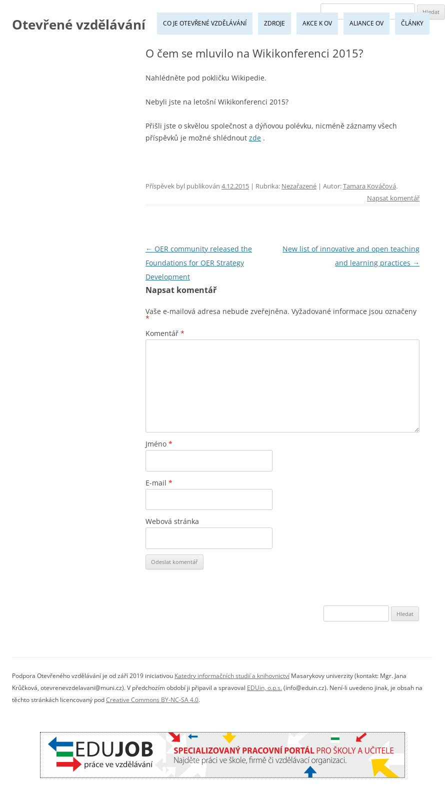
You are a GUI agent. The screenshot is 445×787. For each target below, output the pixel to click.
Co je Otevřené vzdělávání (204, 23)
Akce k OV (317, 23)
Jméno (159, 443)
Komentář (165, 333)
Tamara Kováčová (369, 186)
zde (255, 137)
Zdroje (274, 23)
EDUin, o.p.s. (264, 688)
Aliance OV (367, 23)
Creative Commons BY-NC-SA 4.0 (152, 700)
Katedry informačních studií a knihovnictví (232, 676)
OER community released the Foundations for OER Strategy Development (199, 263)
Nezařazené (299, 186)
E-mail (159, 483)
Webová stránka (172, 521)
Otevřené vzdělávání (79, 25)
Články (412, 23)
